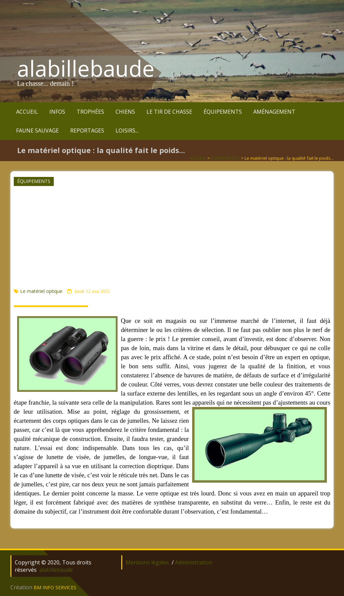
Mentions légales (147, 562)
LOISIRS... (127, 130)
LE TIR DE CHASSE (169, 111)
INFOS (57, 111)
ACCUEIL (27, 111)
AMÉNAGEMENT (274, 111)
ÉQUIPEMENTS (223, 111)
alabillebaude (86, 68)
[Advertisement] (171, 237)
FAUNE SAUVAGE (37, 130)
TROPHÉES (90, 111)
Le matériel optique (42, 291)
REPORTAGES (87, 130)
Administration (193, 562)
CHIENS (125, 111)
